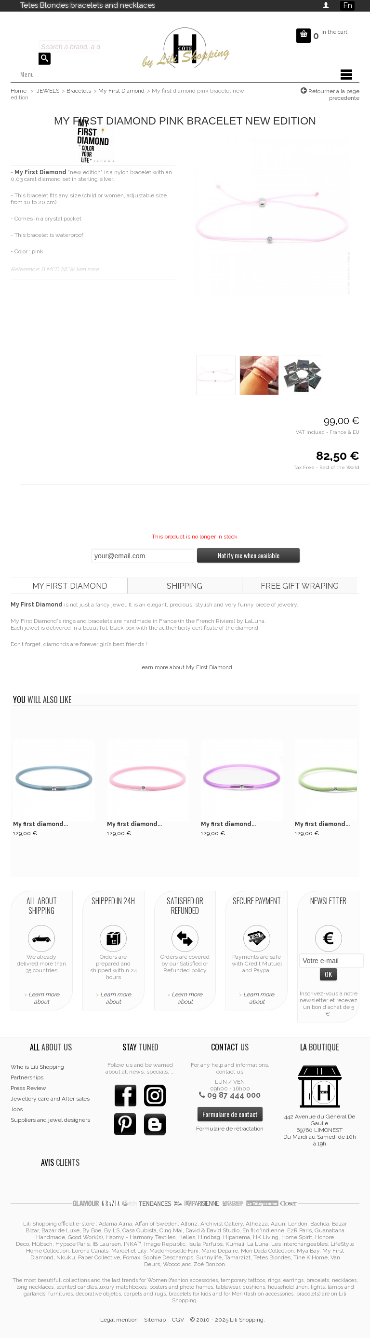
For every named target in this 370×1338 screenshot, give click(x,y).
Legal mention (119, 1319)
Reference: (26, 269)
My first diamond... (40, 824)
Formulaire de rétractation (230, 1128)
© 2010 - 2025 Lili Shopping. (227, 1319)
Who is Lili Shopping (37, 1066)
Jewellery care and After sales (50, 1098)
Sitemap (155, 1319)
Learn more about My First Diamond (185, 667)
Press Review (28, 1088)
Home (18, 90)
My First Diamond (121, 90)
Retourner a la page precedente (333, 94)
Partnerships (27, 1077)
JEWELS (48, 90)
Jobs (17, 1109)
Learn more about (43, 998)
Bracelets (78, 90)
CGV (178, 1319)
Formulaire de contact (230, 1114)
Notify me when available (248, 555)
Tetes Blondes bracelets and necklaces (87, 5)
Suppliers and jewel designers (50, 1120)
